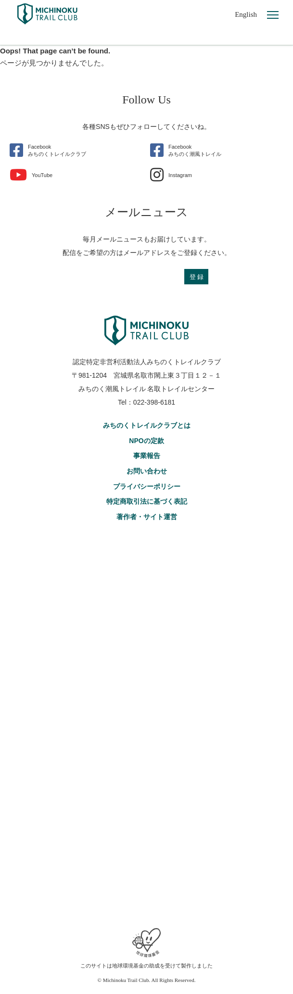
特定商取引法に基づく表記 (146, 501)
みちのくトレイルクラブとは (147, 425)
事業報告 (146, 455)
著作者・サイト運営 (146, 517)
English (246, 14)
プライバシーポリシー (146, 486)
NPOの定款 (146, 441)
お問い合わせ (147, 471)
